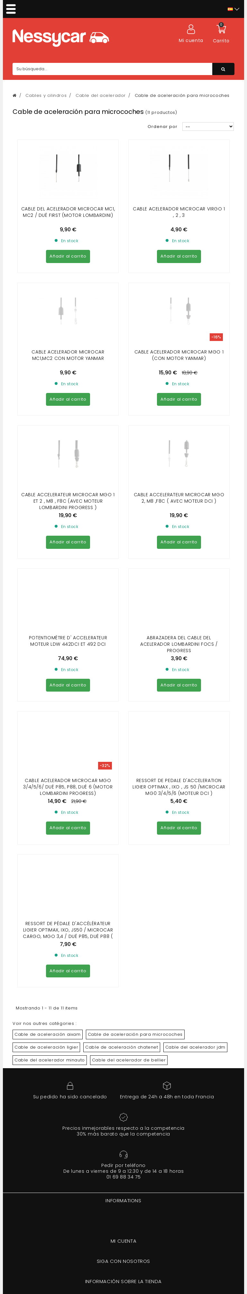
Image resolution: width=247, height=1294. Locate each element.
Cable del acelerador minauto (49, 768)
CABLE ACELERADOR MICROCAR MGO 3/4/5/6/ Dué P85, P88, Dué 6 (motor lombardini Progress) (68, 553)
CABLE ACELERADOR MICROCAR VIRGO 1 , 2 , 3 (179, 212)
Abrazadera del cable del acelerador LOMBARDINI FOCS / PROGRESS (179, 469)
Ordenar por (163, 126)
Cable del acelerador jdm (195, 755)
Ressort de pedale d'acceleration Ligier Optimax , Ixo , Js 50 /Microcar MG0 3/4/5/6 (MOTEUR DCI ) (179, 553)
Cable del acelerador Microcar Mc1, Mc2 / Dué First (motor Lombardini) (68, 212)
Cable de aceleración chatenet (121, 755)
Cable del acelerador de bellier (129, 768)
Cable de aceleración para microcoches (135, 742)
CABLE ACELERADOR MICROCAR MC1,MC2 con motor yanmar (68, 296)
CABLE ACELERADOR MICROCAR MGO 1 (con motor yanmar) (179, 296)
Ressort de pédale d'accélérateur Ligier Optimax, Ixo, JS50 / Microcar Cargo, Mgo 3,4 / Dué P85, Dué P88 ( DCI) (68, 641)
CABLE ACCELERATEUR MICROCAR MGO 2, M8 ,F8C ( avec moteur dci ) (179, 381)
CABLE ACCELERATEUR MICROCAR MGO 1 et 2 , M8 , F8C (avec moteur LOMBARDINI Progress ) (68, 384)
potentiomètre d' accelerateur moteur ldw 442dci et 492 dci (68, 465)
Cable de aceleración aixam (47, 742)
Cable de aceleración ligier (46, 755)
